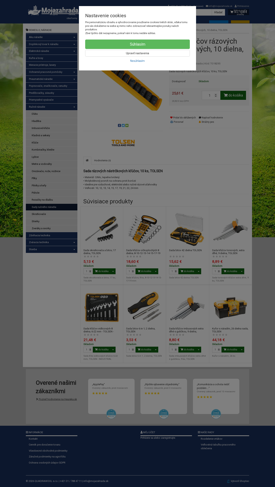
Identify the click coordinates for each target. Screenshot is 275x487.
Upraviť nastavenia (137, 53)
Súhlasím (137, 44)
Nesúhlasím (137, 60)
